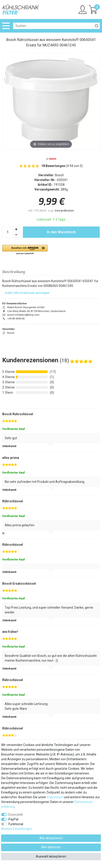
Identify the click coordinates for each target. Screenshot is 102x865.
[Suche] (96, 26)
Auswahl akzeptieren (51, 856)
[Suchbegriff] (53, 26)
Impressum (55, 797)
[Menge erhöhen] (16, 229)
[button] (25, 250)
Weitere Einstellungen (16, 829)
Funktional (15, 824)
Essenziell (15, 814)
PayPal (13, 819)
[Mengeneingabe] (7, 232)
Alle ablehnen (51, 847)
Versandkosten (64, 210)
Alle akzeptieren (51, 838)
